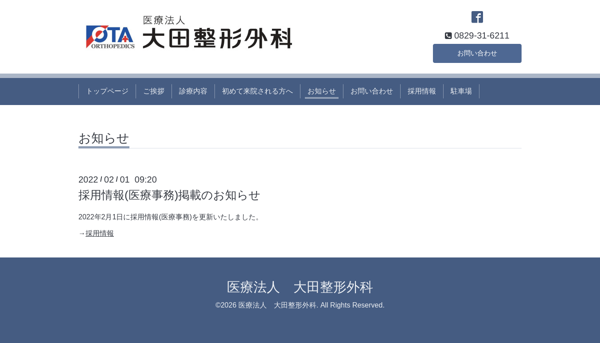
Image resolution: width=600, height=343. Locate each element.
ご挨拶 (153, 91)
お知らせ (322, 91)
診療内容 (193, 91)
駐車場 (461, 91)
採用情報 (422, 91)
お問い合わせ (477, 52)
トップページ (107, 91)
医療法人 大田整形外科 (300, 287)
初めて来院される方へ (257, 91)
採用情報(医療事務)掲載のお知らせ (169, 195)
